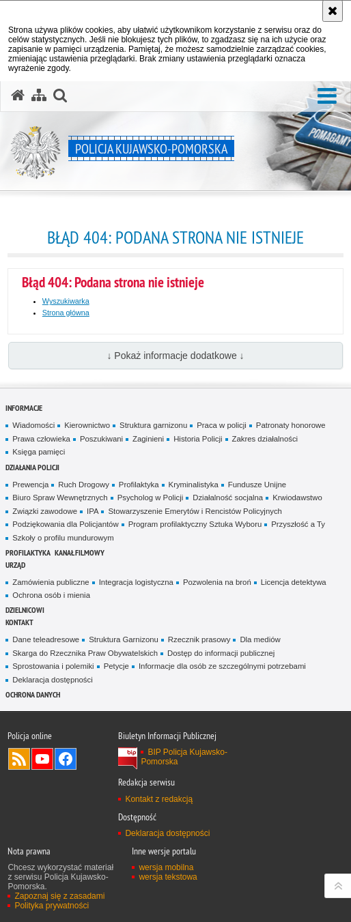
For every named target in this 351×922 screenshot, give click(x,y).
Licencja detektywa (293, 582)
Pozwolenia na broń (217, 582)
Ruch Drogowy (83, 484)
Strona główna (65, 312)
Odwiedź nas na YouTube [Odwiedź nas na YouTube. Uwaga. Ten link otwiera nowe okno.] (42, 759)
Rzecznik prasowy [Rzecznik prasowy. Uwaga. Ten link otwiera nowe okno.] (199, 639)
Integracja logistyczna (136, 582)
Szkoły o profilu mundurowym (62, 538)
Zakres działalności (265, 439)
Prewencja (30, 484)
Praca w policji (222, 425)
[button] (327, 96)
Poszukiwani (101, 439)
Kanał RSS (19, 759)
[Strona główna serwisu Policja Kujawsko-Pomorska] (18, 95)
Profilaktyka (139, 484)
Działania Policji (32, 467)
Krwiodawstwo (297, 497)
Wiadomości (33, 425)
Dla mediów (260, 639)
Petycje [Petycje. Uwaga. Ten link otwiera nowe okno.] (116, 666)
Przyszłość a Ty (298, 524)
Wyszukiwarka (65, 301)
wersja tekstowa (168, 877)
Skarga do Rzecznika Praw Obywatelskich (85, 653)
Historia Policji (197, 439)
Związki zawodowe (44, 511)
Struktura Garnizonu (123, 639)
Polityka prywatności (51, 905)
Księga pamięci (38, 452)
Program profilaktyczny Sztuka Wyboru (195, 524)
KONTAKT (19, 622)
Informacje (23, 408)
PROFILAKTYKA (28, 552)
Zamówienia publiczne (50, 582)
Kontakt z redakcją (159, 799)
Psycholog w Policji (150, 497)
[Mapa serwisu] (38, 95)
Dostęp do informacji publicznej (221, 653)
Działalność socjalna (228, 497)
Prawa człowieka (41, 439)
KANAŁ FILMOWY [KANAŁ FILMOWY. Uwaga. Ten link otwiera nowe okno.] (79, 552)
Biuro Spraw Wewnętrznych (59, 497)
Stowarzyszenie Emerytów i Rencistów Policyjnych (194, 511)
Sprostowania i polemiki (53, 666)
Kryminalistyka (194, 484)
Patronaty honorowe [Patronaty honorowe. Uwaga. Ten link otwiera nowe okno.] (291, 425)
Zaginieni (148, 439)
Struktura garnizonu (153, 425)
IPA (92, 511)
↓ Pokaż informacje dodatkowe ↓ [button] (175, 355)
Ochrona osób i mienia (51, 595)
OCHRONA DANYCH (32, 694)
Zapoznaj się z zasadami (59, 896)
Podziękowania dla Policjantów (65, 524)
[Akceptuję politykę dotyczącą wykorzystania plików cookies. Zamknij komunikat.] (332, 11)
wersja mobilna (166, 867)
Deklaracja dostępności (52, 680)
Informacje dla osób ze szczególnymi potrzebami (222, 666)
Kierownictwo (87, 425)
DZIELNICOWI (24, 610)
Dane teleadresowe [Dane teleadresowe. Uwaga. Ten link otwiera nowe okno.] (45, 639)
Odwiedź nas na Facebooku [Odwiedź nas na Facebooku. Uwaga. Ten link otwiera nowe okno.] (65, 759)
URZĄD (15, 565)
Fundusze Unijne (257, 484)
